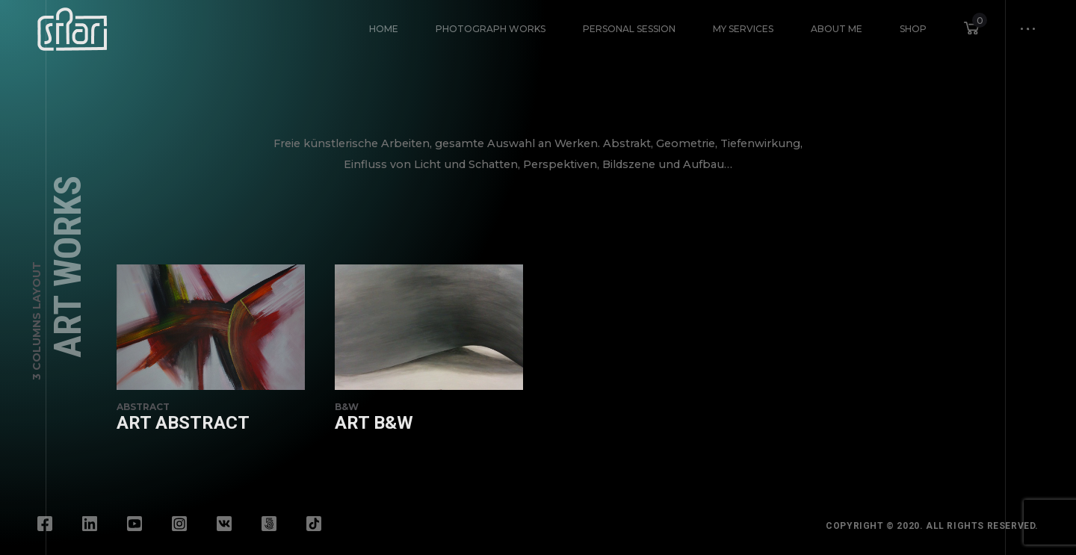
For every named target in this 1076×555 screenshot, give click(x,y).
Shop (913, 28)
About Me (836, 28)
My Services (743, 28)
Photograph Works (490, 28)
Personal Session (629, 28)
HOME (383, 28)
